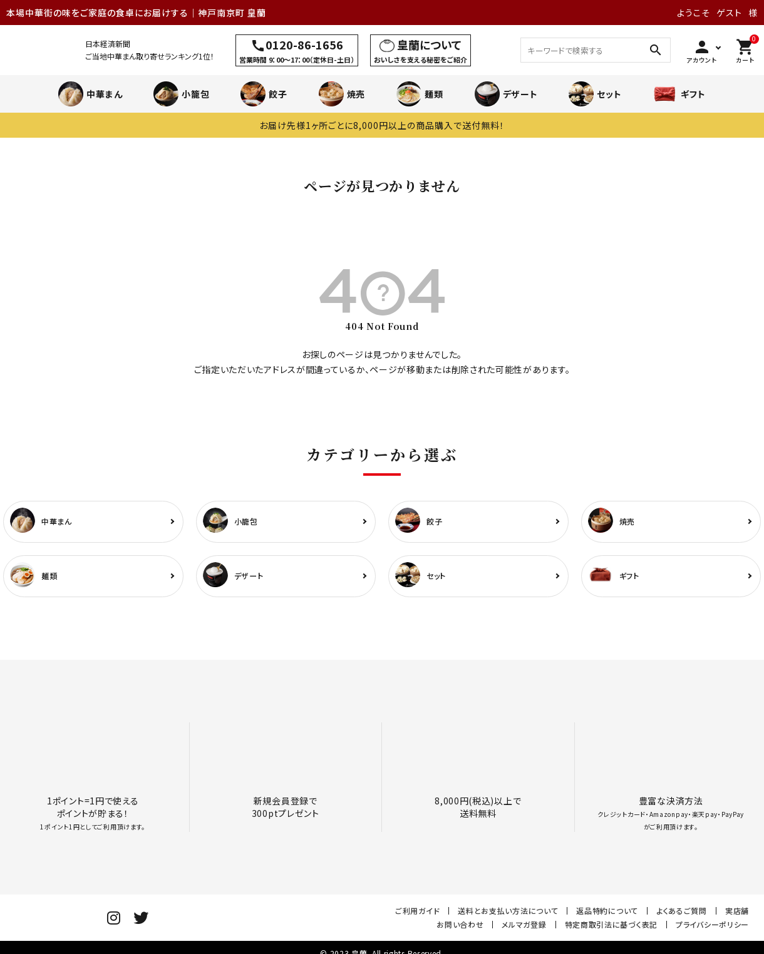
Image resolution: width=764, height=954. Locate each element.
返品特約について (607, 916)
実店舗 (737, 916)
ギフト (679, 93)
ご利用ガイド (417, 916)
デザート (506, 93)
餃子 (263, 93)
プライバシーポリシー (712, 930)
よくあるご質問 (681, 916)
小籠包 (181, 93)
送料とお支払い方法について (508, 916)
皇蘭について (429, 44)
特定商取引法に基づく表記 (611, 930)
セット (595, 93)
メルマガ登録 (524, 930)
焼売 (342, 93)
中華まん (90, 93)
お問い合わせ (459, 930)
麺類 (419, 93)
